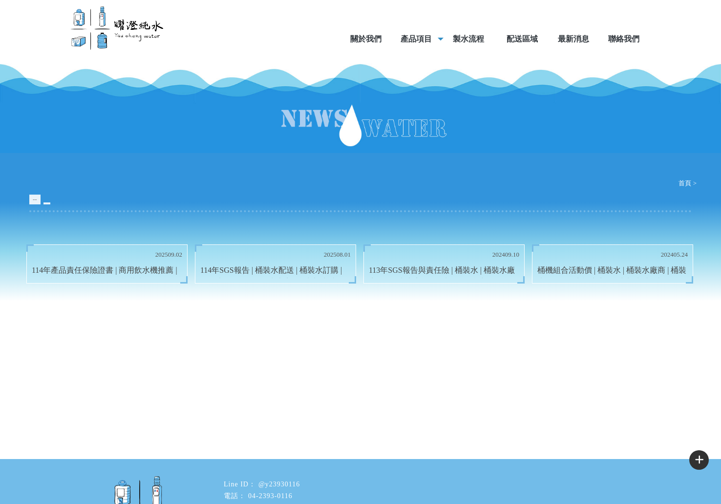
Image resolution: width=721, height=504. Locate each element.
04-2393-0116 (270, 496)
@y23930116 (279, 484)
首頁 (685, 183)
